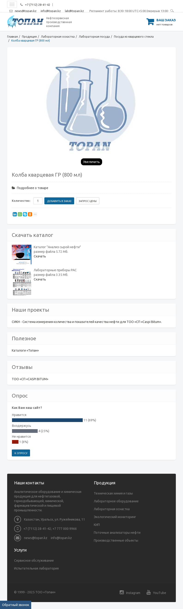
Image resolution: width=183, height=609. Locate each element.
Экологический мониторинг (115, 517)
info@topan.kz (51, 10)
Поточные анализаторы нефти (117, 532)
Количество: (21, 200)
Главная (12, 36)
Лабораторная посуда (94, 36)
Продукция (29, 36)
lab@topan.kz (74, 10)
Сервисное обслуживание (34, 560)
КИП (97, 525)
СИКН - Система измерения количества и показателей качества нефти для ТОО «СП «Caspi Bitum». (87, 322)
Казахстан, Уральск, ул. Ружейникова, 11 (49, 519)
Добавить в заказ (59, 201)
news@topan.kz (26, 10)
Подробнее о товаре (30, 188)
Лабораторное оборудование (116, 501)
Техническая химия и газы (113, 493)
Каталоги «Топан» (25, 350)
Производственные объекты (116, 540)
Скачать (40, 256)
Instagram (130, 592)
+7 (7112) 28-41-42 (37, 4)
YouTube (156, 592)
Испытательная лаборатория (36, 568)
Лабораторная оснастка (58, 36)
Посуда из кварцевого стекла (134, 36)
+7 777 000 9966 (64, 529)
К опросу (21, 453)
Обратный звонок (15, 605)
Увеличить (91, 162)
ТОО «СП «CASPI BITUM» (30, 379)
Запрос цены (88, 201)
